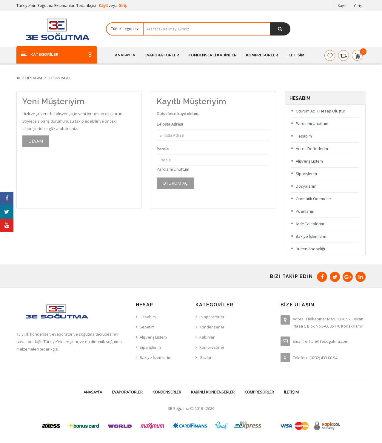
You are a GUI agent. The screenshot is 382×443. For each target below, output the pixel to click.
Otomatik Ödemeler (313, 198)
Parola (163, 149)
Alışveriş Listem (309, 161)
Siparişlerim (306, 173)
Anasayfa (93, 392)
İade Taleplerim (310, 223)
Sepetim (147, 327)
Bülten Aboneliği (310, 248)
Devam (35, 141)
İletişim (291, 392)
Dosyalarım (306, 186)
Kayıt (104, 5)
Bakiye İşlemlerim (311, 236)
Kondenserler (167, 392)
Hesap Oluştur (332, 111)
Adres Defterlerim (312, 148)
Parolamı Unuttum (173, 169)
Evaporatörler (127, 392)
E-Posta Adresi (170, 124)
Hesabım (33, 78)
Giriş (122, 5)
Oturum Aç (59, 78)
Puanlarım (305, 211)
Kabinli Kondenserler (213, 392)
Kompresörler (259, 392)
